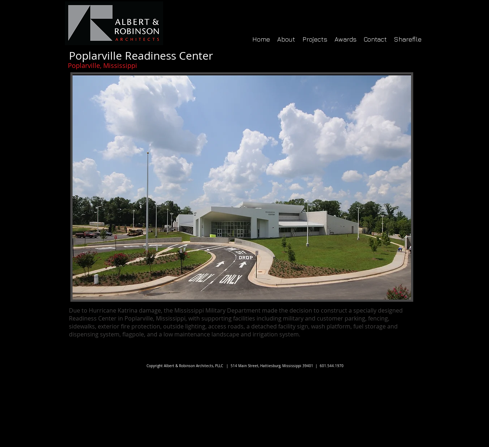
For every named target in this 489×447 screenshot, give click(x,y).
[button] (241, 187)
